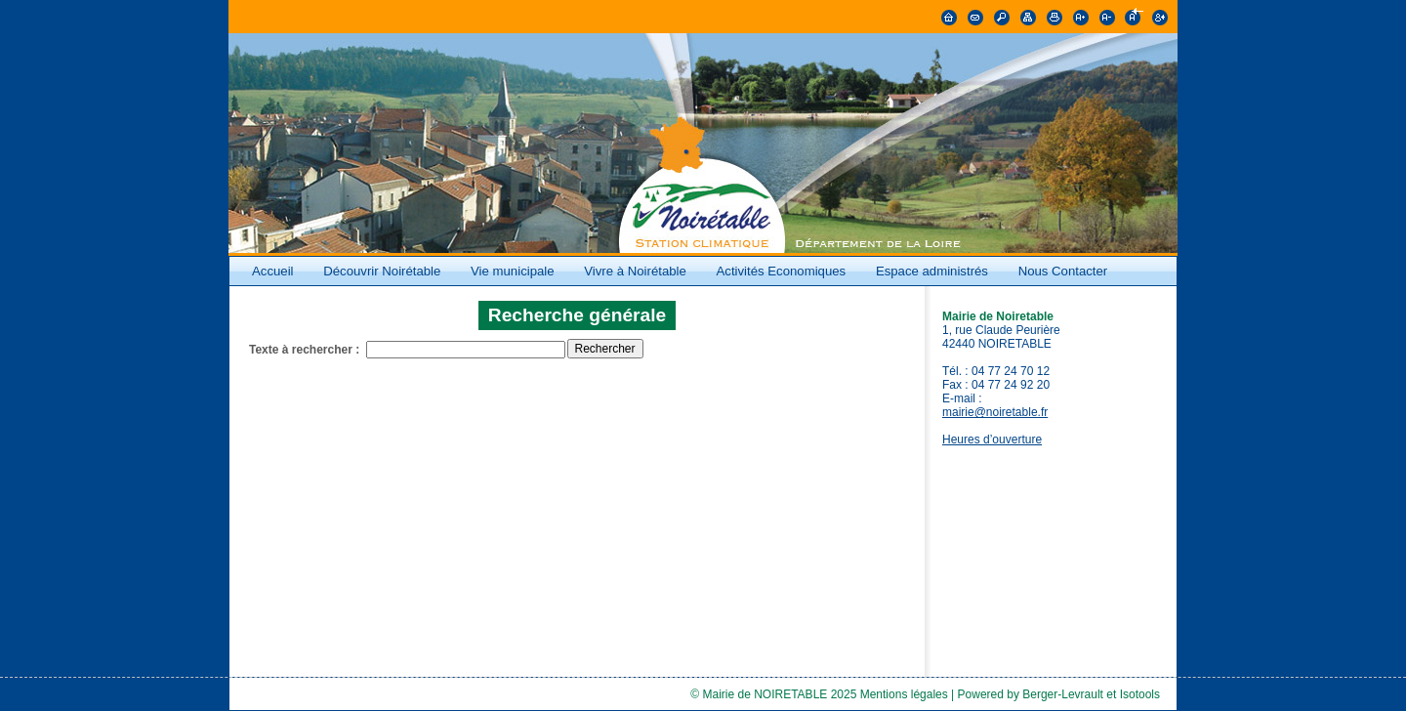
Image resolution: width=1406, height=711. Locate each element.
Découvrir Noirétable (381, 271)
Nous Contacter (1063, 271)
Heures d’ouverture (992, 439)
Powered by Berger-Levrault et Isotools (1059, 694)
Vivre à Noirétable (635, 271)
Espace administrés (932, 271)
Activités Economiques (782, 271)
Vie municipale (514, 271)
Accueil (273, 271)
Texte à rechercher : (304, 349)
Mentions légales (904, 694)
